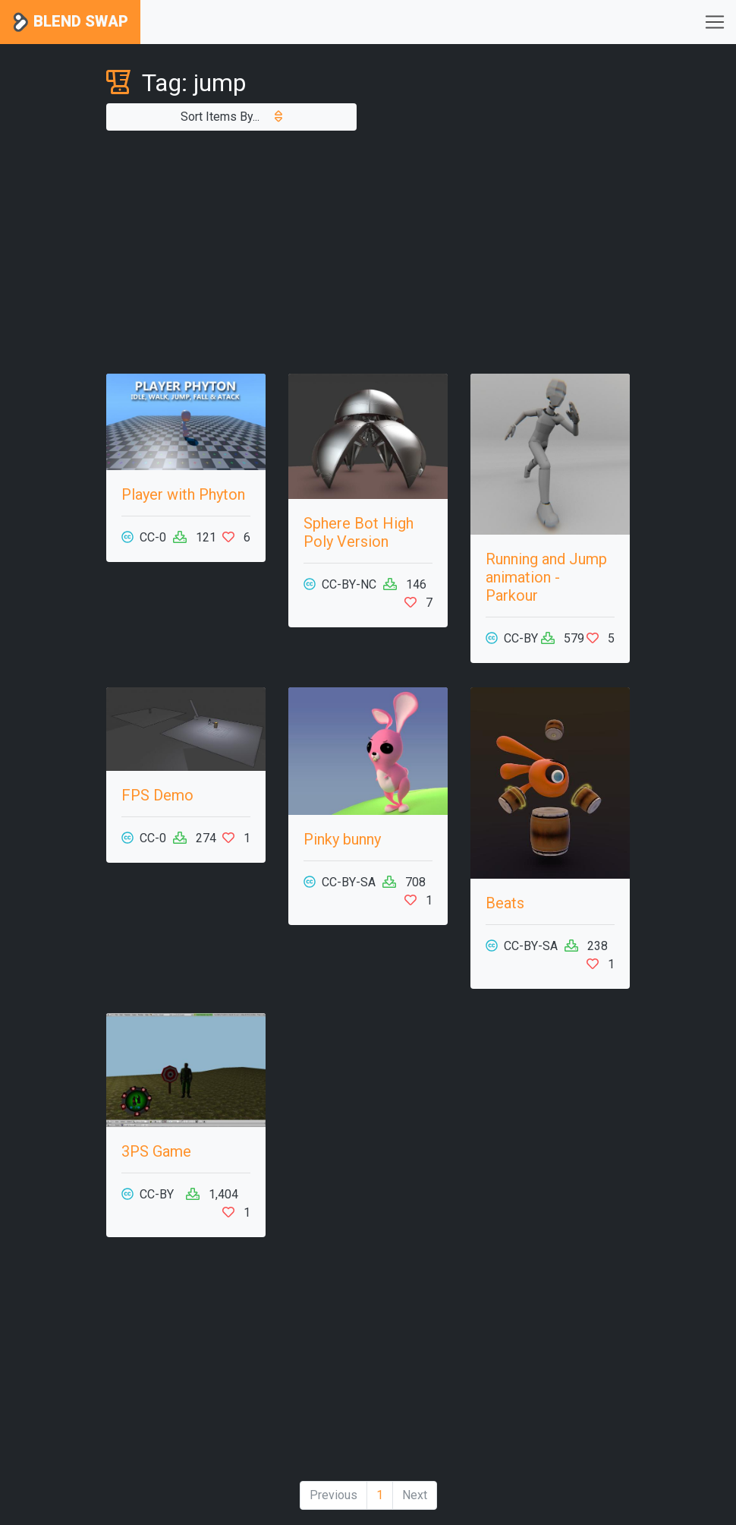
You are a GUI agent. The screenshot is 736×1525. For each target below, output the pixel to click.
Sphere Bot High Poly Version (359, 532)
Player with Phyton (183, 494)
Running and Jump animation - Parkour (546, 577)
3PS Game (156, 1151)
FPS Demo (157, 795)
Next (414, 1495)
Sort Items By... (231, 116)
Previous (333, 1495)
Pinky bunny (342, 839)
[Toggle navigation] (715, 22)
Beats (505, 903)
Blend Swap (70, 22)
